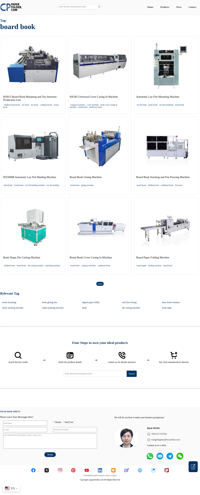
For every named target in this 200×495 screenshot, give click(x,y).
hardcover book (95, 107)
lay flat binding (53, 185)
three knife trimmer (171, 302)
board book (82, 107)
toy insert (34, 105)
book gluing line (49, 302)
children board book (12, 105)
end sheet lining (129, 302)
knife (84, 308)
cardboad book (46, 105)
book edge (166, 308)
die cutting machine (36, 266)
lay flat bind (142, 105)
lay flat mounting (166, 105)
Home (150, 7)
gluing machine (87, 185)
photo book (153, 105)
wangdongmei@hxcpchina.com (165, 439)
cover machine (93, 105)
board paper (141, 266)
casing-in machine (77, 105)
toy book (25, 105)
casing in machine (88, 266)
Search (132, 373)
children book (153, 185)
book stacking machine (12, 308)
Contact (192, 7)
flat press (178, 185)
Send (50, 454)
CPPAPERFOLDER (90, 476)
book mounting (9, 302)
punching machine (53, 266)
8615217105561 (159, 434)
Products (164, 7)
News (178, 7)
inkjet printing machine (52, 308)
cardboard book (167, 185)
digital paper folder (91, 302)
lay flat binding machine (35, 185)
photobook (8, 185)
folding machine (154, 266)
